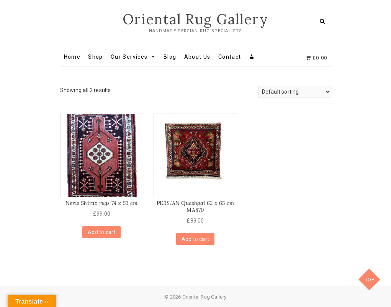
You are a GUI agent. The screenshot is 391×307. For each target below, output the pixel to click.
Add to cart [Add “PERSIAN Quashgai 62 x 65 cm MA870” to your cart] (195, 239)
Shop (95, 57)
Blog (170, 57)
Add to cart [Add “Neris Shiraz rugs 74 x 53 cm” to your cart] (101, 232)
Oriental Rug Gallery (195, 19)
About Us (197, 57)
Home (72, 57)
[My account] (251, 56)
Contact (229, 57)
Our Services (133, 57)
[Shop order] (294, 91)
